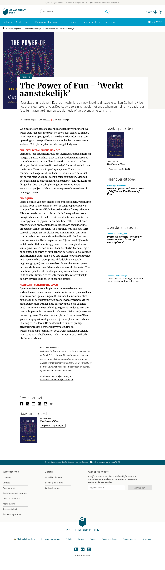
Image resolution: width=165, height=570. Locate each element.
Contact (6, 483)
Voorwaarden (9, 488)
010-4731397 (157, 22)
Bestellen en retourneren (15, 493)
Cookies (93, 539)
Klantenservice (11, 471)
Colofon (69, 539)
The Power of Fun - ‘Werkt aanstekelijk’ (59, 29)
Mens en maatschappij (33, 29)
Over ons (7, 477)
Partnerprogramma (12, 514)
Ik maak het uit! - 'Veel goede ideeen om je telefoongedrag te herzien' (125, 279)
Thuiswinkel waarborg (25, 539)
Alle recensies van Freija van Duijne (56, 379)
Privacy (81, 539)
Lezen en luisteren (11, 498)
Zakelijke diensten (53, 477)
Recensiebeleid (10, 509)
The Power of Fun (116, 164)
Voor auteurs (9, 504)
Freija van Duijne (29, 120)
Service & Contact (130, 539)
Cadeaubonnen (52, 488)
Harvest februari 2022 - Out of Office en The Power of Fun (125, 191)
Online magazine (14, 29)
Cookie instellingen (109, 539)
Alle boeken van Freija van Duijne (55, 376)
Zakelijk (49, 471)
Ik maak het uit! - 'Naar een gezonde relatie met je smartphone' (125, 239)
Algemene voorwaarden (50, 539)
